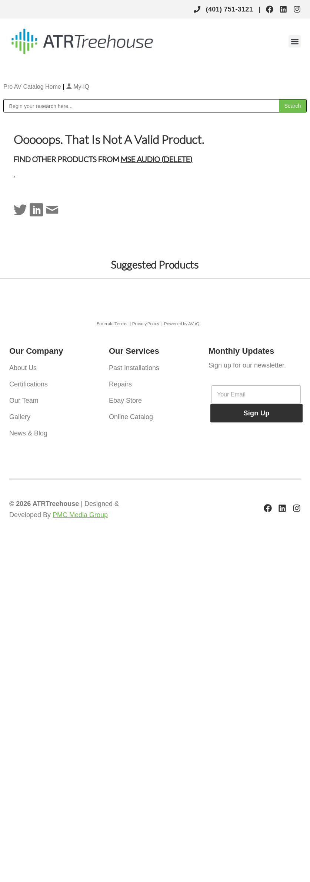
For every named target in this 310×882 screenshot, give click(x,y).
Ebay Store (125, 400)
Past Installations (134, 368)
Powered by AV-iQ (182, 323)
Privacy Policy (145, 323)
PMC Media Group (80, 515)
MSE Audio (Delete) (157, 158)
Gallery (19, 417)
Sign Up (256, 413)
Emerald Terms (112, 323)
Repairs (120, 384)
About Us (23, 368)
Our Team (24, 400)
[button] (295, 41)
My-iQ (77, 87)
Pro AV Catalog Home (33, 87)
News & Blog (28, 433)
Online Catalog (131, 417)
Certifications (28, 384)
